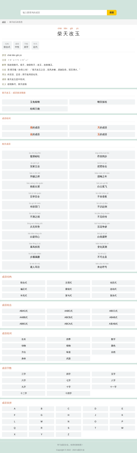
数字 (113, 339)
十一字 (113, 387)
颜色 (113, 346)
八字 (113, 380)
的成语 (35, 127)
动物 (24, 346)
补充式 (23, 295)
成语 (4, 22)
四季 (68, 339)
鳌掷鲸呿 (35, 154)
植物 (68, 346)
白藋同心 (35, 235)
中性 (17, 45)
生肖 (24, 339)
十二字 (23, 393)
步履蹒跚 (35, 255)
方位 (24, 352)
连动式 (113, 289)
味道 (68, 352)
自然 (113, 352)
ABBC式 (24, 324)
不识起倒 (102, 205)
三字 (24, 374)
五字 (113, 374)
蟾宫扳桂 (102, 102)
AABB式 (24, 317)
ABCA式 (68, 324)
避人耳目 (35, 265)
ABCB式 (68, 317)
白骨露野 (102, 235)
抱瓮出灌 (35, 185)
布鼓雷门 (35, 205)
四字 (26, 45)
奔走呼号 (102, 265)
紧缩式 (68, 289)
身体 (24, 358)
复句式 (68, 295)
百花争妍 (102, 225)
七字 (68, 380)
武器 (68, 358)
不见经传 (102, 215)
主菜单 (133, 4)
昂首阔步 (102, 154)
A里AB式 (113, 324)
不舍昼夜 (102, 195)
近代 (35, 45)
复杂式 (113, 295)
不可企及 (102, 255)
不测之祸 (35, 215)
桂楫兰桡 (35, 108)
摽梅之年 (102, 175)
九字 (24, 387)
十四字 (68, 393)
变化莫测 (102, 245)
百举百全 (35, 195)
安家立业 (35, 164)
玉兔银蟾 (35, 102)
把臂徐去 (102, 164)
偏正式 (23, 289)
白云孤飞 (102, 185)
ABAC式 (24, 311)
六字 (24, 380)
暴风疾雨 (35, 245)
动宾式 (113, 282)
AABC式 (68, 311)
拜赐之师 (35, 175)
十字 (68, 387)
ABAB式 (113, 317)
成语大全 (81, 450)
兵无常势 (35, 225)
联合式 (7, 45)
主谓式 (68, 282)
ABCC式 (113, 311)
